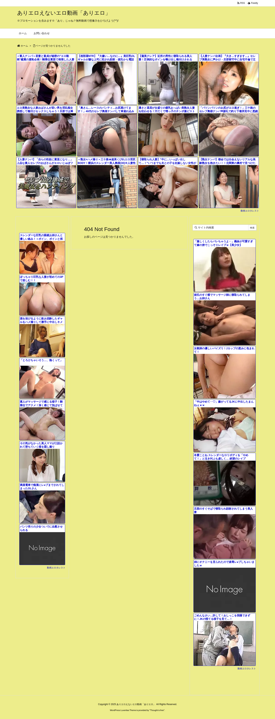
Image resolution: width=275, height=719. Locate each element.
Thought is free (157, 710)
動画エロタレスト (250, 210)
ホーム (24, 45)
